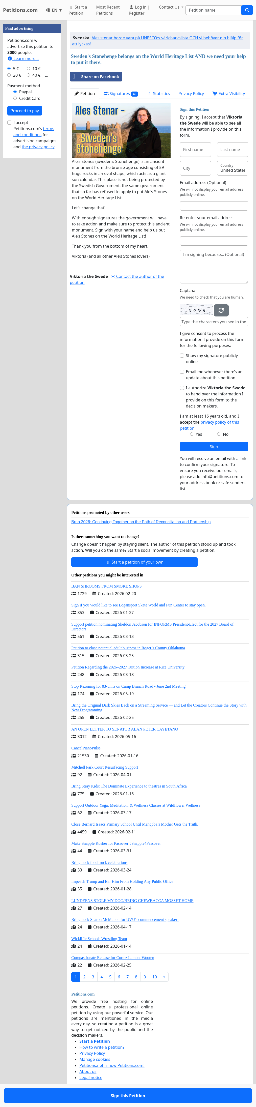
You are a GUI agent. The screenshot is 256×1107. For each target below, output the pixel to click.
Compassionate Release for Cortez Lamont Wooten (112, 957)
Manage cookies (94, 1059)
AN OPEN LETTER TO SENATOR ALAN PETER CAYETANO (124, 729)
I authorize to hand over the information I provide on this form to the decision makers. (216, 397)
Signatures (121, 94)
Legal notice (90, 1077)
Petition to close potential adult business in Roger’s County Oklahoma (128, 648)
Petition (84, 93)
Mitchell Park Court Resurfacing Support (104, 767)
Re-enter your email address (207, 217)
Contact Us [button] (170, 7)
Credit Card (30, 98)
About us (87, 1071)
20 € (17, 75)
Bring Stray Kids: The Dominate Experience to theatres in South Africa (129, 786)
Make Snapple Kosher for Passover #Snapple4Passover (116, 843)
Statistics (158, 93)
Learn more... (23, 58)
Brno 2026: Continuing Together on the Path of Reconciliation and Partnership (141, 522)
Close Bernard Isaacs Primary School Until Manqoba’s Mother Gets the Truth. (134, 824)
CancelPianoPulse (86, 748)
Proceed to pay (25, 110)
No (225, 434)
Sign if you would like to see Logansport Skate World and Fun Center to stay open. (138, 605)
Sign (214, 446)
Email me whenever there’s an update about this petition (214, 375)
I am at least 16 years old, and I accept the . (209, 422)
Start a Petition (77, 10)
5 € (16, 68)
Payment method (23, 86)
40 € (36, 75)
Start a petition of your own (135, 562)
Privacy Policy (191, 93)
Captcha (187, 290)
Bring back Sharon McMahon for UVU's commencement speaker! (125, 919)
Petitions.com (20, 10)
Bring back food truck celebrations (99, 862)
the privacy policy (38, 147)
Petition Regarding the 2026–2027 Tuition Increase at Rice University (127, 667)
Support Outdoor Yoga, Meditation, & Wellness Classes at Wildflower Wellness (135, 805)
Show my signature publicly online (212, 358)
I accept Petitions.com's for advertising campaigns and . (34, 135)
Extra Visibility (229, 93)
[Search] (213, 10)
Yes (199, 434)
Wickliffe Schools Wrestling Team (99, 939)
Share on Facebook (94, 76)
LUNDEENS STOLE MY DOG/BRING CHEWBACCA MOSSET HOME (132, 900)
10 (154, 977)
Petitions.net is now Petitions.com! (111, 1065)
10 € (36, 68)
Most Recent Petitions (108, 10)
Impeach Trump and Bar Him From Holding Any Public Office (122, 881)
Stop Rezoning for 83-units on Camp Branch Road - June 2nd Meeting (128, 686)
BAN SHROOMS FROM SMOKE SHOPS (106, 586)
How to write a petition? (101, 1047)
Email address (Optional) (203, 182)
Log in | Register (139, 10)
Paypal (25, 92)
